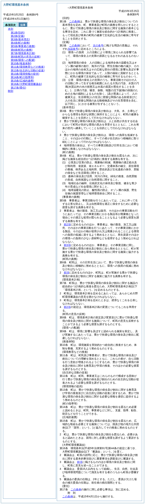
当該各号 (73, 48)
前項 (66, 272)
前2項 (67, 224)
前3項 (67, 245)
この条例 (74, 21)
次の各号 (98, 45)
